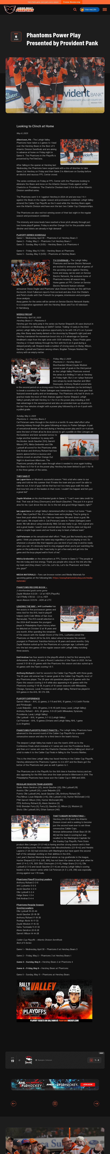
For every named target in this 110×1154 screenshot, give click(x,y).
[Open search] (75, 9)
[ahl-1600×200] (55, 1084)
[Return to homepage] (18, 9)
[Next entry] (96, 1103)
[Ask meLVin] (89, 9)
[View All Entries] (55, 1103)
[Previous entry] (13, 1103)
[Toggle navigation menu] (105, 9)
